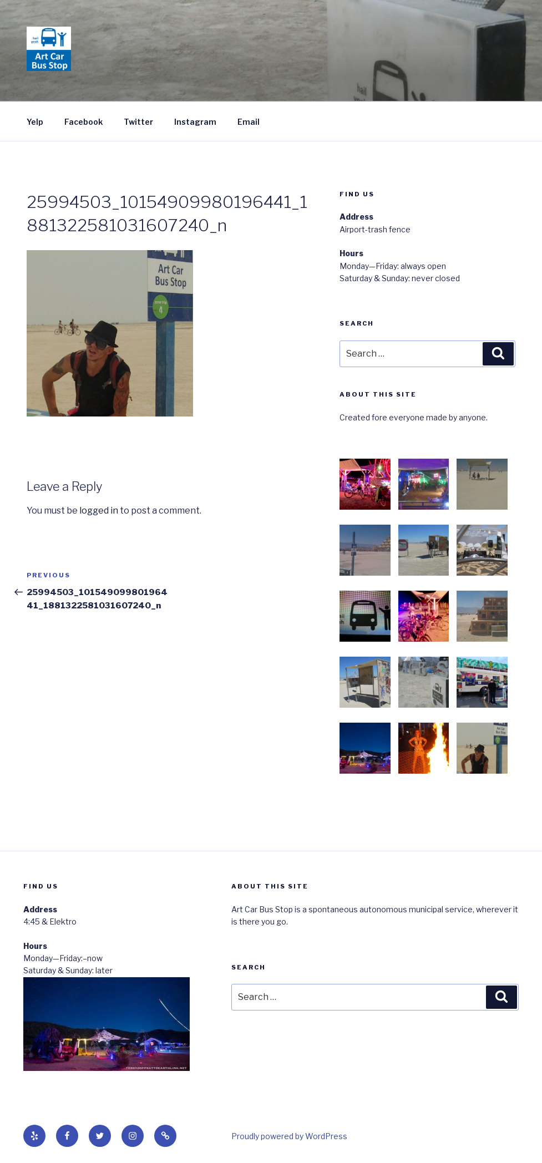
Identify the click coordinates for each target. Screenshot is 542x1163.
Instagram (195, 121)
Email (248, 121)
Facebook (83, 121)
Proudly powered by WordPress (289, 1136)
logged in (98, 510)
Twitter (138, 121)
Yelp (35, 121)
